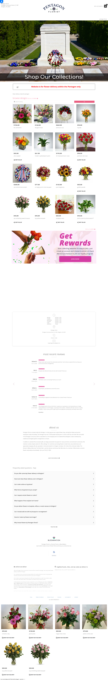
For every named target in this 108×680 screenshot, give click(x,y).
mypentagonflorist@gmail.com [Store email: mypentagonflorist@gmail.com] (54, 343)
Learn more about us (54, 458)
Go (84, 101)
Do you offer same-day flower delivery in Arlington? (29, 473)
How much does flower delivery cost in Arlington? (28, 479)
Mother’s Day (19, 583)
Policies (59, 597)
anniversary (30, 584)
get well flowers (40, 584)
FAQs (31, 597)
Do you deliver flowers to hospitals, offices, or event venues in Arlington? (35, 506)
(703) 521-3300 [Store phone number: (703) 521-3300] (54, 338)
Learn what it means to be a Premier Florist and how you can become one (53, 546)
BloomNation (63, 544)
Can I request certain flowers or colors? (25, 495)
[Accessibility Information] (1, 1)
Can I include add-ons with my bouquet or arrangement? (30, 511)
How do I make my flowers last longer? (25, 517)
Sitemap (76, 597)
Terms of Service (40, 597)
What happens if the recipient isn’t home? (26, 501)
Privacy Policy (50, 597)
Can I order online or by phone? (23, 484)
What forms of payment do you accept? (25, 490)
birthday (35, 584)
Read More (54, 527)
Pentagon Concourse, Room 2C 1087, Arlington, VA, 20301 (54, 332)
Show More (41, 412)
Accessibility (68, 597)
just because (44, 586)
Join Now (75, 259)
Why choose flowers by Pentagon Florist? (26, 522)
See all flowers (33, 98)
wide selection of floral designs (25, 587)
